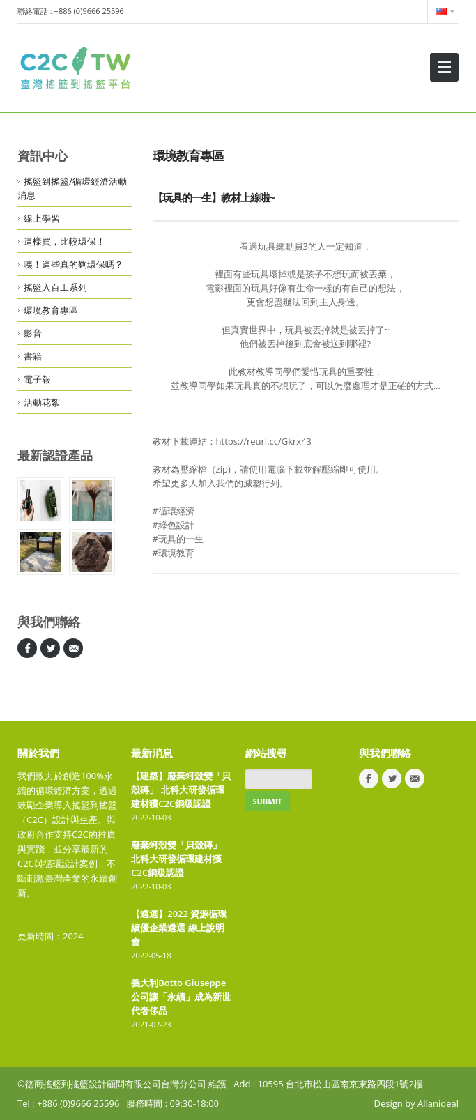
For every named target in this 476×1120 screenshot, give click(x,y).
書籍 (33, 356)
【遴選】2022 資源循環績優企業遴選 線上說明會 (179, 927)
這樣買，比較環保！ (64, 241)
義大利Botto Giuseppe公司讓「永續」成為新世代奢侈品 (181, 996)
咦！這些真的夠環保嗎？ (73, 264)
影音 (33, 333)
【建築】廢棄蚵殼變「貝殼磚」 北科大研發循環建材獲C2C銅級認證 (181, 789)
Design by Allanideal (416, 1103)
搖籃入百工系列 (55, 287)
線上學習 (42, 218)
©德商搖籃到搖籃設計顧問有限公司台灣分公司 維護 (122, 1083)
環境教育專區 (51, 310)
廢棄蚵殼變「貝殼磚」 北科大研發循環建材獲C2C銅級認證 (176, 858)
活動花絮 (42, 402)
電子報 (37, 379)
